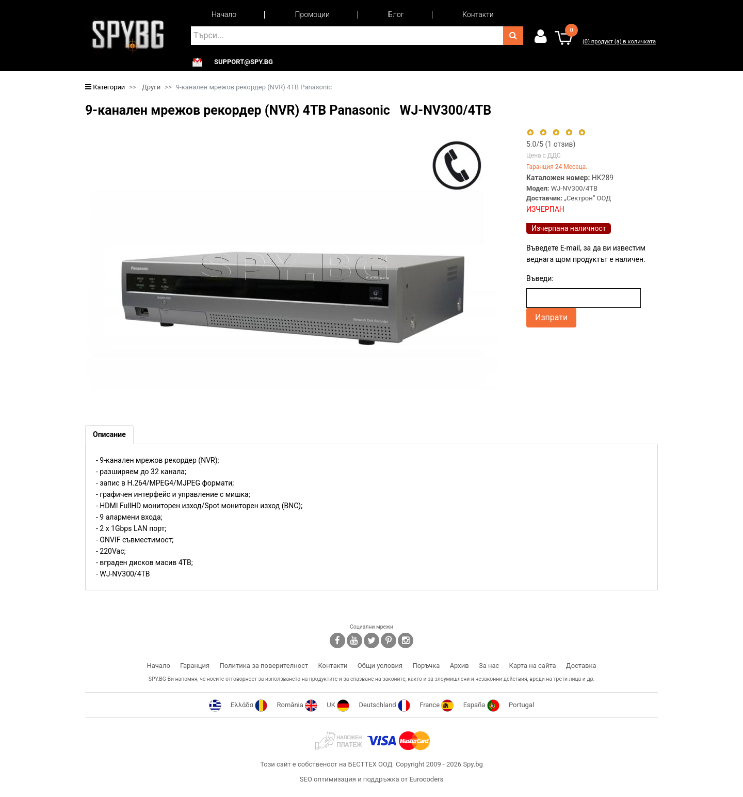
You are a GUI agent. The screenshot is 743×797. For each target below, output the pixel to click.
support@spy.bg (243, 62)
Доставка (581, 665)
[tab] (109, 434)
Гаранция (194, 665)
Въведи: (540, 278)
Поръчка (426, 665)
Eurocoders (426, 779)
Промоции (312, 14)
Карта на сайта (532, 665)
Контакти (477, 14)
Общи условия (380, 665)
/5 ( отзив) (550, 144)
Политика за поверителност (263, 665)
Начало (224, 14)
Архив (459, 665)
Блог (395, 14)
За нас (489, 665)
